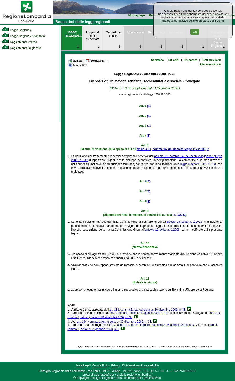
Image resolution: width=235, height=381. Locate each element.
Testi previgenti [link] (211, 59)
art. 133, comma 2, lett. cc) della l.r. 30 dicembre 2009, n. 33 (147, 309)
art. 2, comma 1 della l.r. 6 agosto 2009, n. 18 (138, 313)
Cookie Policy (101, 365)
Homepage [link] (136, 15)
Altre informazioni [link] (211, 64)
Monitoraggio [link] (135, 32)
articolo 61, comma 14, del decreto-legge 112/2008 (171, 149)
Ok (195, 31)
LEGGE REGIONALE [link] (73, 34)
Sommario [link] (157, 59)
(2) (148, 135)
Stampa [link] (75, 60)
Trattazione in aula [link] (113, 34)
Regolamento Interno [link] (19, 42)
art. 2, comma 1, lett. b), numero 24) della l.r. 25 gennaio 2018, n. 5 (151, 325)
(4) (148, 181)
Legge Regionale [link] (16, 30)
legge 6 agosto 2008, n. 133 (198, 164)
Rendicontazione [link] (156, 32)
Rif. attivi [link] (173, 59)
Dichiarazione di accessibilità (140, 365)
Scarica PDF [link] (95, 61)
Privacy (115, 365)
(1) (149, 106)
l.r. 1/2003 (179, 215)
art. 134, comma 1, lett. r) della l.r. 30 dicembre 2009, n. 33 (114, 321)
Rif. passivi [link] (190, 59)
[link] (26, 23)
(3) (207, 149)
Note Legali (83, 365)
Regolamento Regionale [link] (21, 48)
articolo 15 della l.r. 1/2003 (184, 221)
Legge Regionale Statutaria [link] (23, 36)
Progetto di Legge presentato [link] (92, 36)
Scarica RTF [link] (77, 65)
